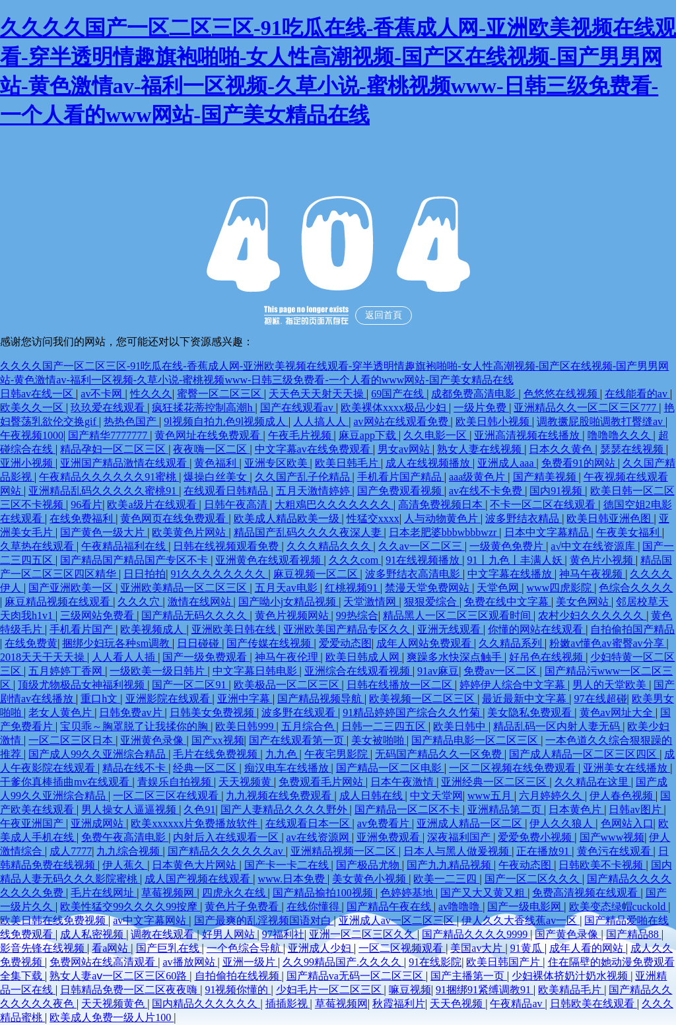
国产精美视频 (546, 476)
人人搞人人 (321, 421)
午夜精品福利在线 (124, 546)
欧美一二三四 (446, 878)
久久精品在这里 (593, 781)
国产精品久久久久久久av (227, 851)
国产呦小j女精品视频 (288, 601)
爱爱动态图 (345, 643)
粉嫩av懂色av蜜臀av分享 (607, 643)
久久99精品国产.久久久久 (343, 962)
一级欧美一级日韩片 (158, 671)
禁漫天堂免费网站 (428, 587)
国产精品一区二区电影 (390, 768)
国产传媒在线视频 (270, 643)
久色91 (199, 809)
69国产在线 (398, 393)
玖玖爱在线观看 (109, 407)
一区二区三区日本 (72, 740)
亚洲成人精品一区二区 (471, 823)
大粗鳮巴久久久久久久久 (334, 504)
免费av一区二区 (501, 671)
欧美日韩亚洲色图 (610, 518)
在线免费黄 (31, 643)
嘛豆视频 (410, 989)
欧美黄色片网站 (190, 532)
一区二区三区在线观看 (167, 795)
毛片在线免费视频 (216, 754)
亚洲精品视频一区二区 (344, 851)
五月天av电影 (287, 587)
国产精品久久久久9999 (476, 934)
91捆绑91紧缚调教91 (484, 989)
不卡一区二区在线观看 (544, 504)
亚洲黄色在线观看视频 (269, 560)
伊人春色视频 (623, 795)
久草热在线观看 (38, 546)
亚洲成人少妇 (321, 948)
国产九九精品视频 (450, 865)
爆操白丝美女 (217, 476)
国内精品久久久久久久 (206, 1003)
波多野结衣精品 (523, 518)
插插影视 (287, 1003)
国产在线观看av (298, 407)
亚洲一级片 (250, 962)
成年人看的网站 (587, 948)
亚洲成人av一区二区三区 (398, 920)
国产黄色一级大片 (103, 532)
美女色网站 (583, 601)
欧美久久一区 (33, 407)
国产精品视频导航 (320, 698)
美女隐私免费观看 (530, 712)
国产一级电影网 (525, 906)
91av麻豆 (438, 671)
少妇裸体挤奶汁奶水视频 (571, 975)
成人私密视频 (93, 934)
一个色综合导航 (245, 948)
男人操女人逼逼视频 (130, 809)
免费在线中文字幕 (507, 601)
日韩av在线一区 (38, 393)
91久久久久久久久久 (219, 573)
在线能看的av (637, 393)
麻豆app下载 (369, 435)
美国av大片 (477, 948)
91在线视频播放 (424, 560)
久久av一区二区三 (421, 546)
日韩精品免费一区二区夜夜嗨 (130, 989)
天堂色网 (499, 587)
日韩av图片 (636, 809)
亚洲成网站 (98, 823)
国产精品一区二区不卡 (409, 809)
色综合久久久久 (636, 587)
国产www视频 (612, 837)
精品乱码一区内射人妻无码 (558, 726)
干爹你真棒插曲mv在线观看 (66, 781)
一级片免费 (481, 407)
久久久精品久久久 (330, 546)
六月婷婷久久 (552, 795)
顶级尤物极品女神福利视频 (82, 684)
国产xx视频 (217, 740)
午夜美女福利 (629, 532)
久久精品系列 (512, 643)
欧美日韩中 (461, 726)
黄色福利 (216, 463)
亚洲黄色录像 (153, 740)
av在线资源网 (319, 837)
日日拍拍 (144, 573)
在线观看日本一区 (309, 823)
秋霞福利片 (398, 1003)
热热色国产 (131, 421)
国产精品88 (633, 934)
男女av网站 (405, 449)
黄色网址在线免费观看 (208, 435)
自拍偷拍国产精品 (632, 629)
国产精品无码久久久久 (195, 615)
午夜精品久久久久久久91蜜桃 (109, 476)
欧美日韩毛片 (348, 463)
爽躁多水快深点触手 (455, 657)
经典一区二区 (206, 768)
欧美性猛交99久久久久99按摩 (130, 906)
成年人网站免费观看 (425, 643)
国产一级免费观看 (206, 657)
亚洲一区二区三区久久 (363, 934)
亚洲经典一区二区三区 (495, 781)
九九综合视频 (129, 851)
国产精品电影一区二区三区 (476, 740)
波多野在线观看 (299, 712)
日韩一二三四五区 (384, 726)
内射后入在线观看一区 (227, 837)
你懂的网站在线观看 (537, 629)
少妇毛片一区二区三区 (330, 989)
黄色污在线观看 (615, 851)
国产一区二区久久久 (533, 878)
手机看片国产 (83, 629)
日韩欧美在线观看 (593, 1003)
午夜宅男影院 (337, 754)
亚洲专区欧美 (277, 463)
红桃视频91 (352, 587)
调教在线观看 (164, 934)
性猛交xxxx (373, 518)
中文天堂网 (436, 795)
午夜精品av (517, 1003)
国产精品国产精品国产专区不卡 (135, 560)
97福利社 (283, 934)
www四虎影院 (561, 587)
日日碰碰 (199, 643)
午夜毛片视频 (301, 435)
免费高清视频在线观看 (586, 892)
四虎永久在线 (235, 892)
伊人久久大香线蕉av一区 (520, 920)
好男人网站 (229, 934)
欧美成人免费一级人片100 (112, 1017)
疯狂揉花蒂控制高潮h (203, 407)
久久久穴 (140, 601)
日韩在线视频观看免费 (227, 546)
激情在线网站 (201, 601)
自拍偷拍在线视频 (238, 975)
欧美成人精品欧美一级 (288, 518)
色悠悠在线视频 (562, 393)
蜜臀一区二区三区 (220, 393)
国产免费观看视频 (400, 490)
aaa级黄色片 (478, 476)
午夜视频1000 (31, 435)
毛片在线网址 (104, 892)
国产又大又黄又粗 (483, 892)
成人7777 (71, 851)
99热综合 (357, 615)
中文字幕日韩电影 (256, 671)
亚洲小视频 (27, 463)
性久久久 (151, 393)
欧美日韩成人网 (363, 657)
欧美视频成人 (153, 629)
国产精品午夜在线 (390, 906)
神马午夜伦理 (288, 657)
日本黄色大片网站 (195, 865)
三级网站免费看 (98, 615)
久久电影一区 (436, 435)
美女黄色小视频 (370, 878)
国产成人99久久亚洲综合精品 (98, 754)
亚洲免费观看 (389, 837)
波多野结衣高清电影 (414, 573)
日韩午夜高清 (237, 504)
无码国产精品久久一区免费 (439, 754)
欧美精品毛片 (571, 989)
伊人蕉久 (124, 865)
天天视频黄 (246, 781)
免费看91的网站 (579, 463)
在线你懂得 (314, 906)
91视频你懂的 (238, 989)
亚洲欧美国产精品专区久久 (348, 629)
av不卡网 (103, 393)
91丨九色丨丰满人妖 (516, 560)
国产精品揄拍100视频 (324, 892)
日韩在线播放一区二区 (401, 684)
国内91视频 (557, 490)
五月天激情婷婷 (314, 490)
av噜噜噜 (460, 906)
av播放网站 (189, 962)
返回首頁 (383, 315)
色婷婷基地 (408, 892)
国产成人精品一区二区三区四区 (584, 754)
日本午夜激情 (403, 781)
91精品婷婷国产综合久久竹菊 (413, 712)
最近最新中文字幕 (525, 698)
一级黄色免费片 (507, 546)
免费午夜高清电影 (124, 837)
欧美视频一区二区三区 (423, 698)
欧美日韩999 (245, 726)
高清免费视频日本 (441, 504)
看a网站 (111, 948)
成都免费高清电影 (474, 393)
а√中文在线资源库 (594, 546)
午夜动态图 (526, 865)
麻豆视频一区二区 (316, 573)
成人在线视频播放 (429, 463)
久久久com (355, 560)
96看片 (86, 504)
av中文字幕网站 (151, 920)
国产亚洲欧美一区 (72, 587)
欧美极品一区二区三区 (288, 684)
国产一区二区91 (190, 684)
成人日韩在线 (372, 795)
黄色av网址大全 (618, 712)
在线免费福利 (83, 518)
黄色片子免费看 (243, 906)
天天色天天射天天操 (317, 393)
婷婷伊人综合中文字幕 (513, 684)
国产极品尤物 (369, 865)
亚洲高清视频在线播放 (528, 435)
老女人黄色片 (61, 712)
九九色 (282, 754)
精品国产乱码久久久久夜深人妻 (309, 532)
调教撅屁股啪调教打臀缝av (601, 421)
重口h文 (100, 698)
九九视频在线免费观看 (280, 795)
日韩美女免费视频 (213, 712)
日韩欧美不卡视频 (602, 865)
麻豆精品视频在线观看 (59, 601)
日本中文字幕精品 (548, 532)
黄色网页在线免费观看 (174, 518)
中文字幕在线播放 (511, 573)
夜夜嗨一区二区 (211, 449)
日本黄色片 (576, 809)
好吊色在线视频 (547, 657)
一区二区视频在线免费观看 (513, 768)
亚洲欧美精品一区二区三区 (185, 587)
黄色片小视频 (603, 560)
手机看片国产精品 (400, 476)
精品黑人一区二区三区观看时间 (458, 615)
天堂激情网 (371, 601)
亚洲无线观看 (450, 629)
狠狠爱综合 (431, 601)
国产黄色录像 (568, 934)
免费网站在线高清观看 (104, 962)
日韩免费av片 (131, 712)
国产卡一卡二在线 (287, 865)
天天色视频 (457, 1003)
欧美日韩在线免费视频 (54, 920)
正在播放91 (544, 851)
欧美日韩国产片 (504, 962)
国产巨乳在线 (169, 948)
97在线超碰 (600, 698)
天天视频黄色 (114, 1003)
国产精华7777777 (109, 435)
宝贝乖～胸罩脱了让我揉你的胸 (135, 726)
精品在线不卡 (135, 768)
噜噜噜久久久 (621, 435)
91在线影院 (435, 962)
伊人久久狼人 (562, 823)
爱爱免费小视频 (536, 837)
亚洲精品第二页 (505, 809)
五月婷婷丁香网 (66, 671)
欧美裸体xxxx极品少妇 (395, 407)
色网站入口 (627, 823)
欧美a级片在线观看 (153, 504)
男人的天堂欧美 (610, 684)
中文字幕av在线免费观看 (314, 449)
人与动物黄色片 (442, 518)
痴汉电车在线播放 (287, 768)
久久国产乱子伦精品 (304, 476)
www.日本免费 (292, 878)
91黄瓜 (527, 948)
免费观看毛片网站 (322, 781)
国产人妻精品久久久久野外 (285, 809)
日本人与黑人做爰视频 (457, 851)
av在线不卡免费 (487, 490)
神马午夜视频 (592, 573)
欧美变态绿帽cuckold (619, 906)
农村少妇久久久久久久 (592, 615)
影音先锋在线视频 (43, 948)
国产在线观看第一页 (298, 740)
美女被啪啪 (379, 740)
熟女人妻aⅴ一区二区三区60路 (119, 975)
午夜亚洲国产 (33, 823)
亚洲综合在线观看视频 (358, 671)
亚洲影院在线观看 (169, 698)
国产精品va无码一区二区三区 (356, 975)
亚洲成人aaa (506, 463)
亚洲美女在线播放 (626, 768)
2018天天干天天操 (43, 657)
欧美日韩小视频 (494, 421)
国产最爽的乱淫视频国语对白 (264, 920)
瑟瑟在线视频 (633, 449)
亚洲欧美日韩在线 (235, 629)
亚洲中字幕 (245, 698)
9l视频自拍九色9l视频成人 (226, 421)
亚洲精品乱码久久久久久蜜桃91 (103, 490)
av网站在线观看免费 (401, 421)
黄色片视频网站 (293, 615)
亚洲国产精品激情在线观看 (124, 463)
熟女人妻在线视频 (480, 449)
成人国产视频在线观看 (199, 878)
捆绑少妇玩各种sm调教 (117, 643)
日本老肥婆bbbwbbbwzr (444, 532)
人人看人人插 (125, 657)
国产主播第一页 (468, 975)
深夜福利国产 (460, 837)
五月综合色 (309, 726)
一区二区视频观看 (402, 948)
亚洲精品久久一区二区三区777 (586, 407)
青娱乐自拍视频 (175, 781)
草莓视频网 (169, 892)
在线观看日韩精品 (227, 490)
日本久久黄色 (562, 449)
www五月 (490, 795)
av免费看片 (384, 823)
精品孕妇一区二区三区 (114, 449)
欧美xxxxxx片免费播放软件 (195, 823)
